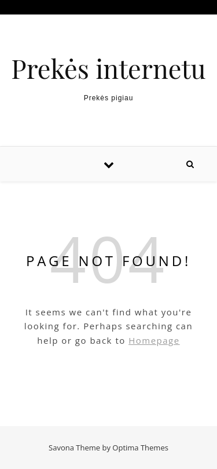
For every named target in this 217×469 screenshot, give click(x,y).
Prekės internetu (108, 68)
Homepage (153, 340)
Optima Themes (140, 447)
